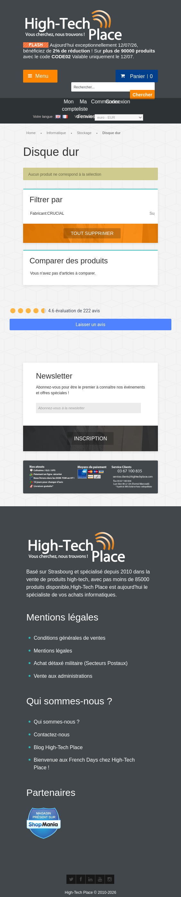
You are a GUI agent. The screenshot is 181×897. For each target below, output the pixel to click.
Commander (98, 101)
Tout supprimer (92, 233)
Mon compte (68, 105)
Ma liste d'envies (83, 105)
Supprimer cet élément (152, 213)
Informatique (56, 133)
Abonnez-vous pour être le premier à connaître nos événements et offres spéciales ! (90, 383)
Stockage (84, 133)
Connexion (112, 101)
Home (31, 133)
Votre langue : (44, 116)
